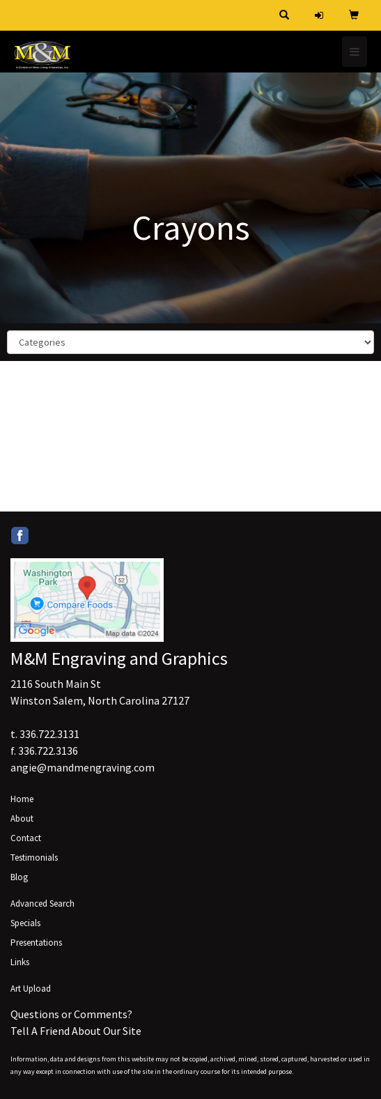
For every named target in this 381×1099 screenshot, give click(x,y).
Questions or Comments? (71, 1014)
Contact (25, 838)
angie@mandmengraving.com (82, 767)
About (21, 818)
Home (21, 799)
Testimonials (34, 857)
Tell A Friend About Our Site (75, 1031)
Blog (19, 877)
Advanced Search (42, 903)
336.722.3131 (49, 734)
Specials (25, 923)
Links (19, 962)
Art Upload (30, 988)
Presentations (36, 942)
